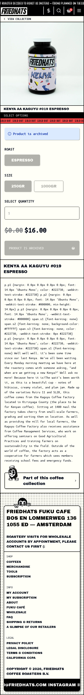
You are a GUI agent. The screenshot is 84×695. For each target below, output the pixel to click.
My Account (17, 592)
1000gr (49, 186)
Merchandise (18, 566)
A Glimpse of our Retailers (31, 627)
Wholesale (16, 612)
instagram (65, 685)
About (12, 602)
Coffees (14, 561)
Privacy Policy (20, 643)
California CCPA (21, 657)
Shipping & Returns (24, 622)
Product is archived (42, 248)
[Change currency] (48, 11)
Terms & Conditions (24, 653)
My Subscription (22, 597)
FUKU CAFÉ (16, 607)
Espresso (22, 160)
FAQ (10, 617)
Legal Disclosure (22, 648)
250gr (18, 186)
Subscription (19, 576)
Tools (12, 571)
